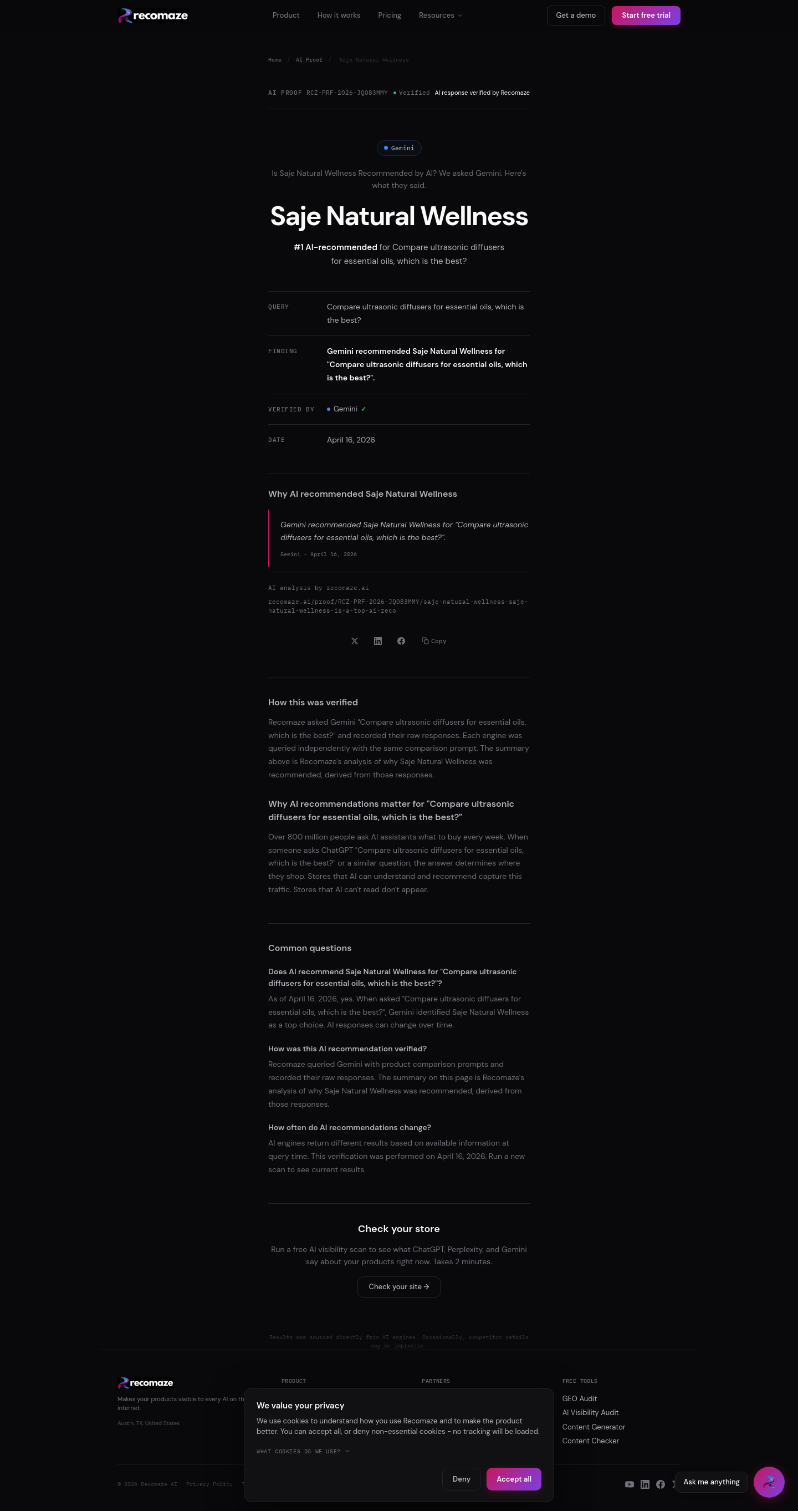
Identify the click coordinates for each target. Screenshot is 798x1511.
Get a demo (576, 15)
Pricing (389, 15)
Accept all (514, 1479)
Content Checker (591, 1441)
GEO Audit (579, 1398)
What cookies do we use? (304, 1451)
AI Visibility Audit (590, 1412)
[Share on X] (355, 641)
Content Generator (594, 1427)
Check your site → (399, 1286)
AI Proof (309, 59)
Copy (434, 641)
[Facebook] (660, 1484)
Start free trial (646, 15)
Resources (441, 15)
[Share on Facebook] (401, 641)
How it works (339, 15)
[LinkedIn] (645, 1484)
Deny (461, 1479)
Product (286, 15)
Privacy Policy (209, 1484)
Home (275, 59)
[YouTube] (629, 1484)
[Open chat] (769, 1482)
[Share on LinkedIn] (378, 641)
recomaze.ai (347, 588)
